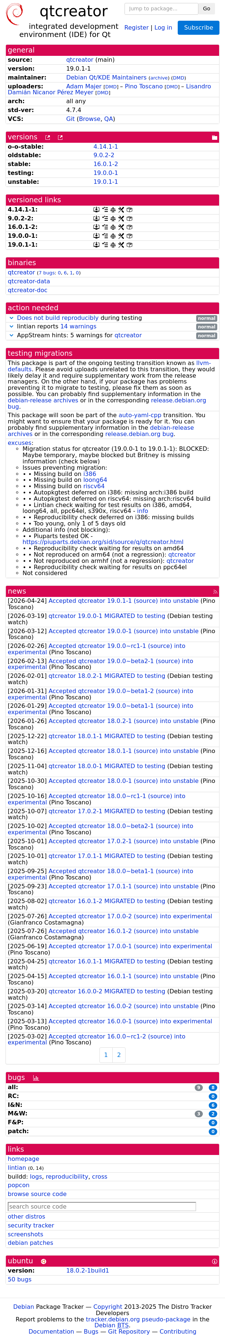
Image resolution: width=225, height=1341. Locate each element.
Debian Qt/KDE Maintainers (106, 77)
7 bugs (47, 273)
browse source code (37, 1194)
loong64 (95, 479)
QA (108, 118)
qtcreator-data (29, 281)
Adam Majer (84, 86)
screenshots (25, 1234)
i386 (89, 473)
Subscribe (198, 27)
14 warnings (78, 326)
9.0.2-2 (104, 155)
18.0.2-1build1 (87, 1270)
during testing (112, 318)
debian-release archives (43, 400)
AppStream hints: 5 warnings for (112, 335)
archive (159, 78)
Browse (89, 118)
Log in (163, 27)
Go (206, 8)
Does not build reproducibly (58, 317)
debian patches (30, 1242)
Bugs (91, 1331)
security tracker (31, 1225)
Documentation (51, 1331)
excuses (19, 442)
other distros (26, 1216)
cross (99, 1176)
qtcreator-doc (27, 290)
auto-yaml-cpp (140, 415)
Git (70, 118)
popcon (19, 1185)
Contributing (178, 1331)
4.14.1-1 (105, 146)
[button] (11, 317)
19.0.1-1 (105, 181)
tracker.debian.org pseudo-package (138, 1319)
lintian (17, 1167)
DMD (178, 78)
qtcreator (79, 59)
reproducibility (67, 1176)
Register (137, 27)
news (17, 591)
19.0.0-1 (105, 172)
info (142, 510)
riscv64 (94, 486)
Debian (23, 1306)
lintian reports (112, 327)
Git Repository (129, 1331)
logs (36, 1176)
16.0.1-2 (105, 164)
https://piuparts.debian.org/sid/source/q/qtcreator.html (103, 541)
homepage (23, 1158)
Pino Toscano (144, 86)
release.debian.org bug (139, 434)
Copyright (107, 1306)
